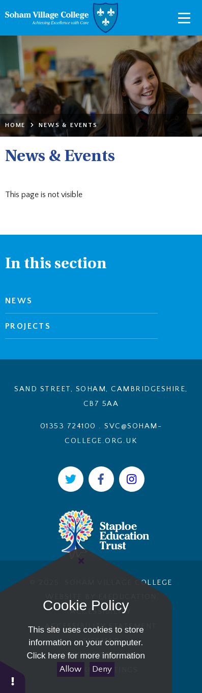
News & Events (68, 125)
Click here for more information (86, 655)
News (19, 300)
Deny (102, 669)
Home (15, 125)
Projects (28, 326)
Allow (70, 669)
